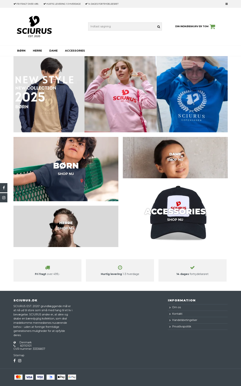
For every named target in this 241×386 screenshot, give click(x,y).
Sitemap (18, 355)
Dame (53, 50)
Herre (37, 50)
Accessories (75, 50)
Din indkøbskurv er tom (195, 27)
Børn (21, 50)
